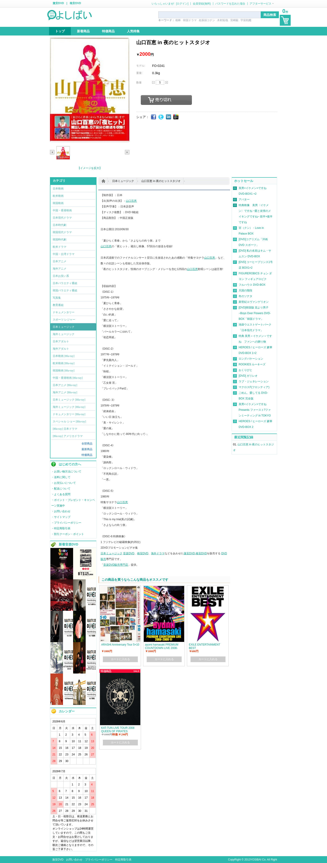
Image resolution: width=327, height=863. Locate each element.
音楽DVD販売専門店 (115, 564)
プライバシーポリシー (98, 859)
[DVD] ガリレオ (248, 375)
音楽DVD (128, 553)
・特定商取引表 (60, 528)
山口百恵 (131, 200)
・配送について (60, 488)
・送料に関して (60, 477)
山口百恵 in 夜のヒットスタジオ (161, 181)
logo (70, 15)
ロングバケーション (251, 358)
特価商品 (87, 455)
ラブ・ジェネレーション (254, 381)
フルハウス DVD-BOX (252, 284)
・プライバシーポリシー (66, 522)
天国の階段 (245, 290)
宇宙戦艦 (245, 20)
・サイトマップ (60, 517)
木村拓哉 (222, 20)
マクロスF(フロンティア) (254, 387)
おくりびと (245, 370)
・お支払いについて (63, 482)
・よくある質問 (60, 494)
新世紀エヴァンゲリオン (254, 301)
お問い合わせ (74, 859)
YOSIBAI (255, 859)
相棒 (178, 20)
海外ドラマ (158, 553)
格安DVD (75, 3)
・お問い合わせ (60, 511)
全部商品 (87, 443)
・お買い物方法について (66, 471)
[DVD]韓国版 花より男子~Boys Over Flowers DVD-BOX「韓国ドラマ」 (255, 313)
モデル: (140, 65)
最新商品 (87, 449)
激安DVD (58, 3)
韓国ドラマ (190, 20)
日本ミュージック (123, 181)
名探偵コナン (207, 20)
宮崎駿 (234, 20)
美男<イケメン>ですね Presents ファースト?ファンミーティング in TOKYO (255, 410)
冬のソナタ (245, 296)
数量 (139, 82)
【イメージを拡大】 (89, 168)
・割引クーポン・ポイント (67, 534)
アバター (244, 199)
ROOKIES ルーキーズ (252, 364)
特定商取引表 (123, 859)
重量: (139, 73)
